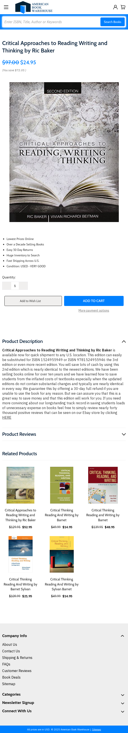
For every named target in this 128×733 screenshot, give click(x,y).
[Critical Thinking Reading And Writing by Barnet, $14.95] (61, 485)
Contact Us (11, 651)
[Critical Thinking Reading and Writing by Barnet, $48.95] (103, 485)
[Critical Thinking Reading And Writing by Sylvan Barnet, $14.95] (61, 554)
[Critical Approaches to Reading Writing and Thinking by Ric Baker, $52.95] (20, 485)
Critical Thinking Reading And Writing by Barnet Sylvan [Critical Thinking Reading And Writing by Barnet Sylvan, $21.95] (20, 584)
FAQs (6, 664)
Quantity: (9, 277)
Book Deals (11, 677)
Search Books (112, 22)
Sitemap (8, 684)
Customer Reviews (17, 671)
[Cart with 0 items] (123, 7)
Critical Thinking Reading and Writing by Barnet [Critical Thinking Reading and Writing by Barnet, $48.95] (102, 515)
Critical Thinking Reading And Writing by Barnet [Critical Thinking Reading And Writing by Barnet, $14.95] (62, 515)
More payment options (94, 311)
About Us (9, 644)
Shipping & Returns (17, 657)
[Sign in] (115, 7)
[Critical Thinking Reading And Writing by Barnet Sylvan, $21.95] (20, 554)
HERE (6, 417)
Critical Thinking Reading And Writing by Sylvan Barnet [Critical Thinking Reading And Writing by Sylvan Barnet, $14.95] (62, 584)
